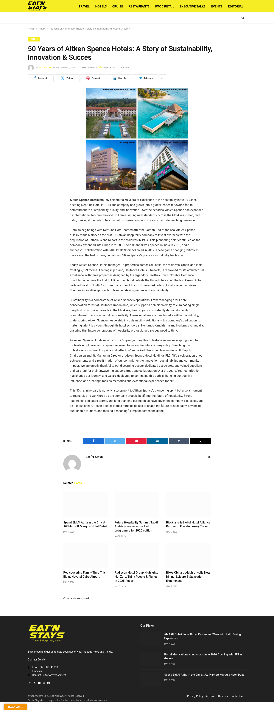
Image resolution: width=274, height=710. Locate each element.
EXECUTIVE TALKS (193, 6)
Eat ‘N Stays (45, 68)
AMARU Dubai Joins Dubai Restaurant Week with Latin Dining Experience (202, 636)
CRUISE (117, 6)
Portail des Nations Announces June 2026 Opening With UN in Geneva (203, 656)
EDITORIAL (235, 6)
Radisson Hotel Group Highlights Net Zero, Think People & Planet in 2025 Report (136, 577)
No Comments (88, 68)
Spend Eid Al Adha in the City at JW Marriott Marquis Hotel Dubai (85, 524)
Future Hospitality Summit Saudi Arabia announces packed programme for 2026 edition (136, 526)
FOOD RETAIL (164, 6)
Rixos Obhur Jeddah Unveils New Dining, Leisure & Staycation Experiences (188, 577)
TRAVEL (84, 6)
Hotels (34, 39)
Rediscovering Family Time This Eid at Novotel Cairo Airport (84, 575)
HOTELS (101, 6)
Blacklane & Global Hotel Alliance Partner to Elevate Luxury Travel (188, 524)
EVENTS (216, 6)
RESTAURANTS (139, 6)
